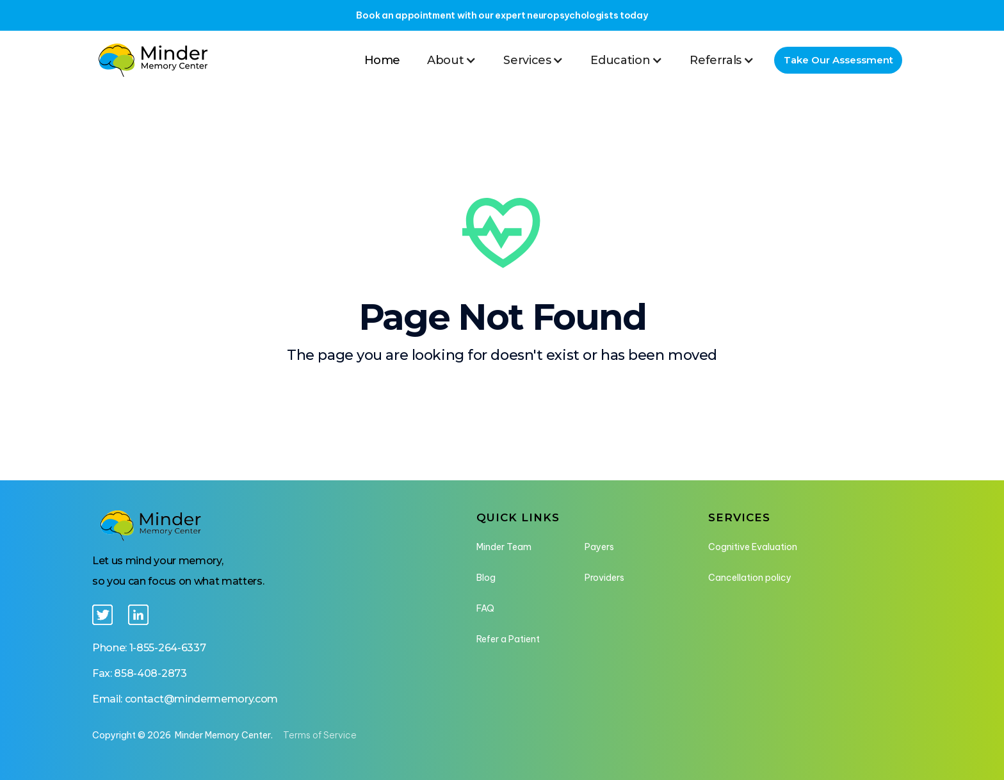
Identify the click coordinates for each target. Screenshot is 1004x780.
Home (382, 60)
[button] (451, 60)
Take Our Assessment (838, 60)
